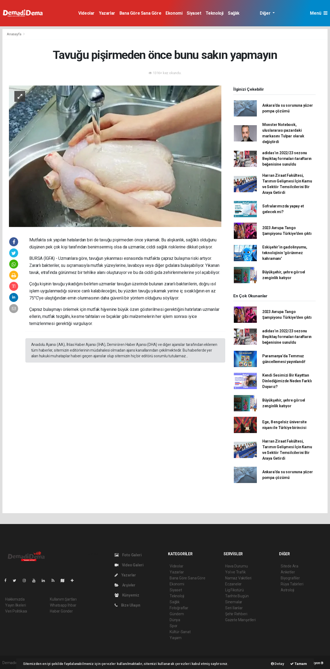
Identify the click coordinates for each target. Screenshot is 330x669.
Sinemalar (233, 602)
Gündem (177, 614)
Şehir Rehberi (236, 614)
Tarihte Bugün (237, 596)
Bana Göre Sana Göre (140, 13)
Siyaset (194, 13)
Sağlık (234, 13)
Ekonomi (174, 13)
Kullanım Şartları (63, 599)
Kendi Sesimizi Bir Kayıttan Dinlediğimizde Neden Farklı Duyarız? (287, 381)
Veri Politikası (16, 611)
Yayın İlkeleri (15, 605)
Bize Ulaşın (127, 605)
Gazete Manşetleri (240, 620)
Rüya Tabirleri (292, 584)
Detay (277, 664)
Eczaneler (233, 584)
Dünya (175, 620)
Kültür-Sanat (180, 632)
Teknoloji (215, 13)
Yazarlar (107, 13)
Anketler (288, 572)
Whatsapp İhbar (63, 605)
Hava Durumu (236, 566)
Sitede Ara (289, 566)
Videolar (86, 13)
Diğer (265, 13)
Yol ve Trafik (235, 572)
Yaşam (176, 638)
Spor (173, 626)
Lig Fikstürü (234, 590)
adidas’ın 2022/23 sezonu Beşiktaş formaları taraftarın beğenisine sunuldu (287, 158)
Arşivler (125, 585)
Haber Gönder (61, 611)
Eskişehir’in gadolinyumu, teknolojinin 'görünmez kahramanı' (284, 253)
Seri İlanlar (234, 608)
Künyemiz (127, 595)
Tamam (298, 664)
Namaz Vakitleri (238, 578)
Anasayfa (14, 34)
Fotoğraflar (179, 608)
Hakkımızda (15, 599)
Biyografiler (290, 578)
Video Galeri (129, 565)
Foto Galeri (128, 555)
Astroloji (287, 590)
